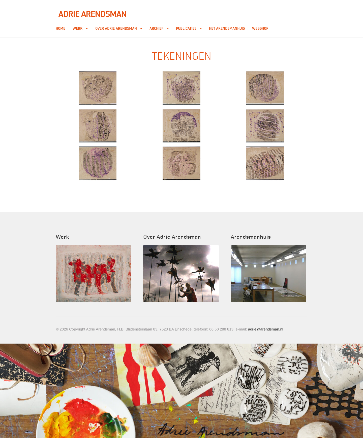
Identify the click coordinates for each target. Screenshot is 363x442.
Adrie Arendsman (92, 14)
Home (60, 28)
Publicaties (186, 28)
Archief (156, 28)
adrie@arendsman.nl (265, 329)
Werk (77, 28)
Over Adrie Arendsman (116, 28)
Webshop (260, 28)
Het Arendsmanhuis (227, 28)
